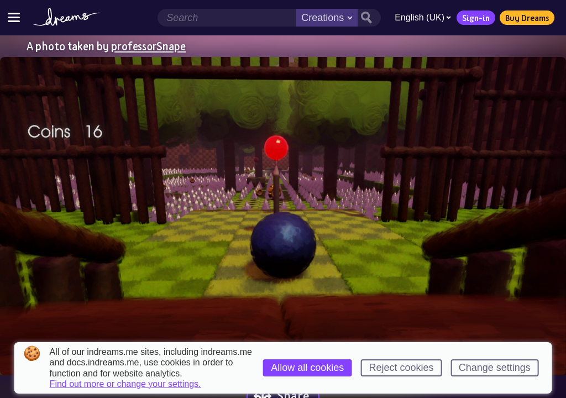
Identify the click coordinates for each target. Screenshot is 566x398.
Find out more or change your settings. (125, 384)
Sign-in (476, 17)
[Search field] (227, 18)
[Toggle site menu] (14, 17)
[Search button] (369, 18)
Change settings (495, 367)
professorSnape (148, 46)
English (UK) (423, 17)
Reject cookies (401, 367)
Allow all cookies (307, 367)
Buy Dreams (527, 17)
